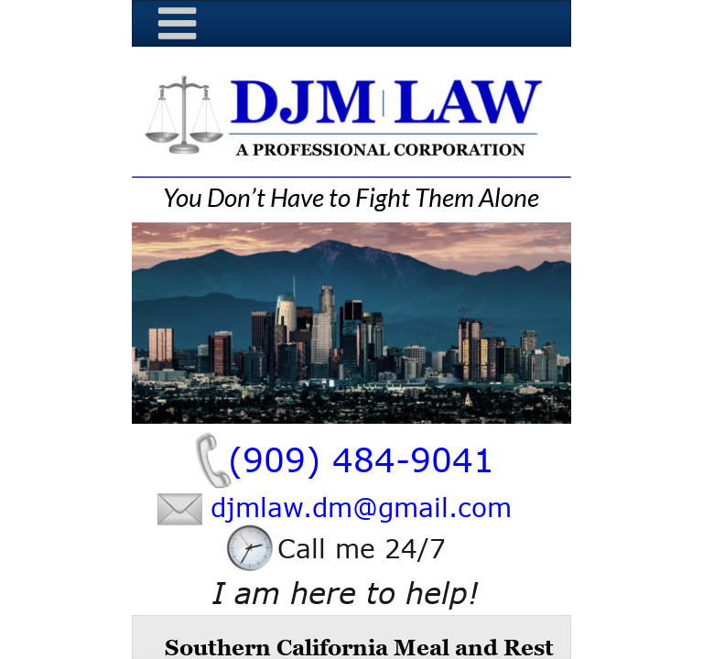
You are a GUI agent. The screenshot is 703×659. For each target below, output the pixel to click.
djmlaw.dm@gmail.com (361, 507)
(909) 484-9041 (361, 458)
